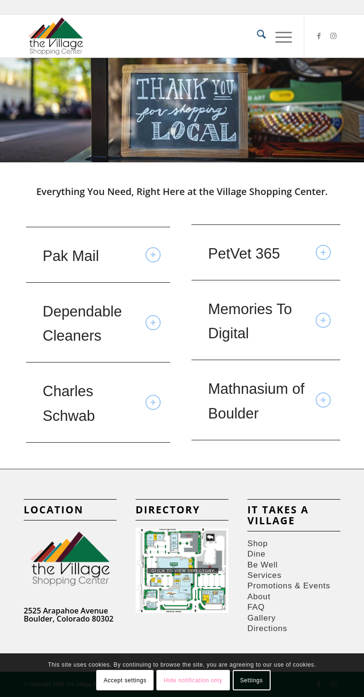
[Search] (256, 36)
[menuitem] (256, 36)
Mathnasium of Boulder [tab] (269, 401)
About (259, 596)
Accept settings (125, 680)
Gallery (261, 618)
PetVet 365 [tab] (269, 253)
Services (264, 575)
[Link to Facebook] (319, 36)
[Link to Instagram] (333, 36)
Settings (251, 680)
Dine (256, 553)
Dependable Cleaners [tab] (102, 323)
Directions (267, 628)
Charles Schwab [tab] (102, 403)
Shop (257, 543)
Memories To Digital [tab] (269, 321)
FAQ (256, 607)
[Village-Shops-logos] (56, 36)
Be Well (262, 564)
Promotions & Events (288, 585)
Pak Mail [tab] (102, 255)
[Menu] (279, 36)
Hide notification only (193, 680)
